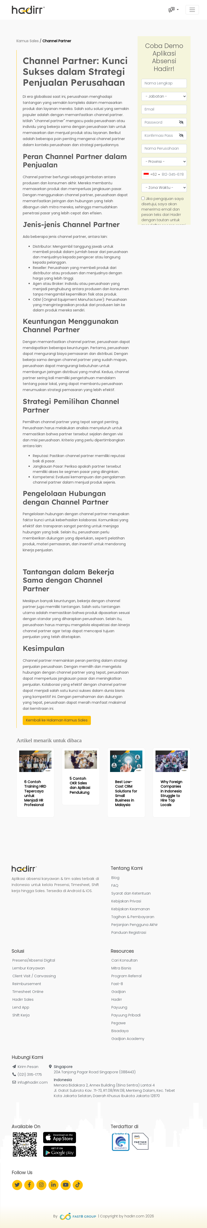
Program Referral (126, 976)
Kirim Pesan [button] (28, 1066)
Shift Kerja (21, 1015)
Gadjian (118, 991)
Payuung (119, 1007)
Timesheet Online (27, 991)
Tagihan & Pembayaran (132, 916)
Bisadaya (119, 1030)
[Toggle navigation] (192, 9)
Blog (115, 877)
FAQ (114, 885)
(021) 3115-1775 (30, 1074)
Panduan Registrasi (128, 932)
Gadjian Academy (127, 1038)
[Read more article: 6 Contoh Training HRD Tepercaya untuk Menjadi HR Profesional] (35, 761)
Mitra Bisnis (121, 968)
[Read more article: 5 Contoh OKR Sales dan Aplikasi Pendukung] (81, 760)
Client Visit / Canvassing (34, 976)
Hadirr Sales (23, 999)
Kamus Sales (27, 40)
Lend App (20, 1007)
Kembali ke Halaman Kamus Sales (57, 720)
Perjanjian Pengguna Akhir (134, 924)
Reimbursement (26, 983)
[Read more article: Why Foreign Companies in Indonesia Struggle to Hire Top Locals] (172, 761)
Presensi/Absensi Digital (33, 960)
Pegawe (118, 1023)
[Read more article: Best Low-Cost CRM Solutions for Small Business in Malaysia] (126, 761)
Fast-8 (117, 983)
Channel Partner (56, 40)
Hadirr (116, 999)
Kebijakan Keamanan (130, 909)
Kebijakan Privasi (126, 901)
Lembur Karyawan (28, 968)
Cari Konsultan (124, 960)
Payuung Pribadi (126, 1015)
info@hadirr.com (33, 1082)
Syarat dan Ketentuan (131, 893)
